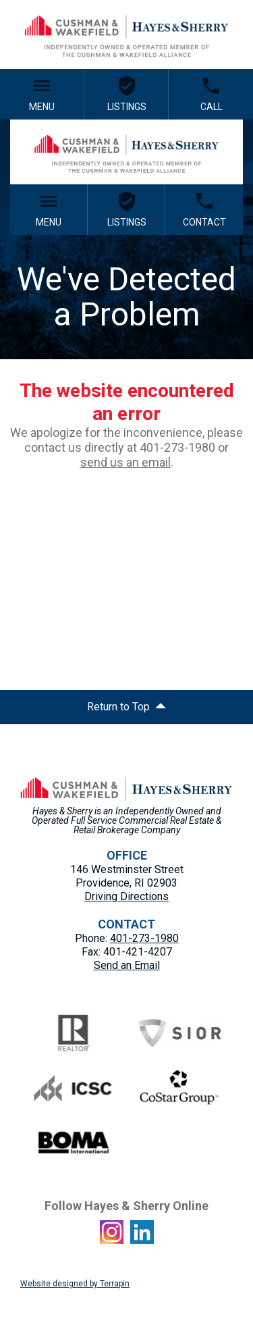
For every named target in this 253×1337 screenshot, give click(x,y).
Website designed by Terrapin (75, 1283)
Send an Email (127, 965)
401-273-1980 (144, 938)
